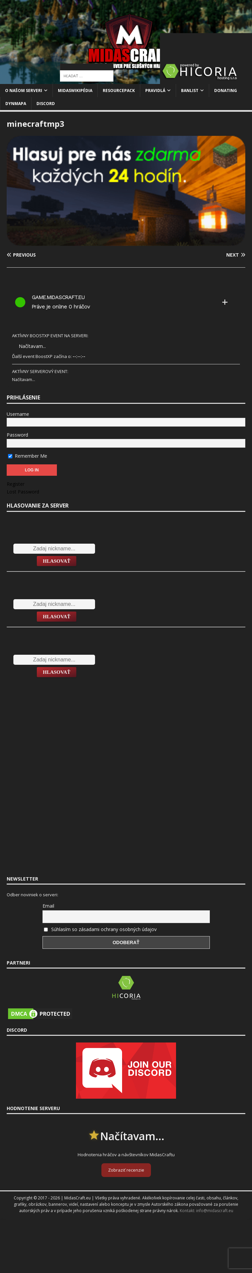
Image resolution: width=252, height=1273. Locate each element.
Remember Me (27, 456)
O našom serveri (23, 90)
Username (18, 414)
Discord (45, 103)
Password (17, 435)
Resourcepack (119, 90)
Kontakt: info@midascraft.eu (206, 1210)
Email (48, 906)
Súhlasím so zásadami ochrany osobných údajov (104, 929)
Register (15, 484)
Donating (225, 90)
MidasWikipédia (75, 90)
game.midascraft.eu (58, 297)
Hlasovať (56, 561)
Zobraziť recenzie (126, 1170)
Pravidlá (155, 90)
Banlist (189, 90)
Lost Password (23, 491)
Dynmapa (15, 103)
